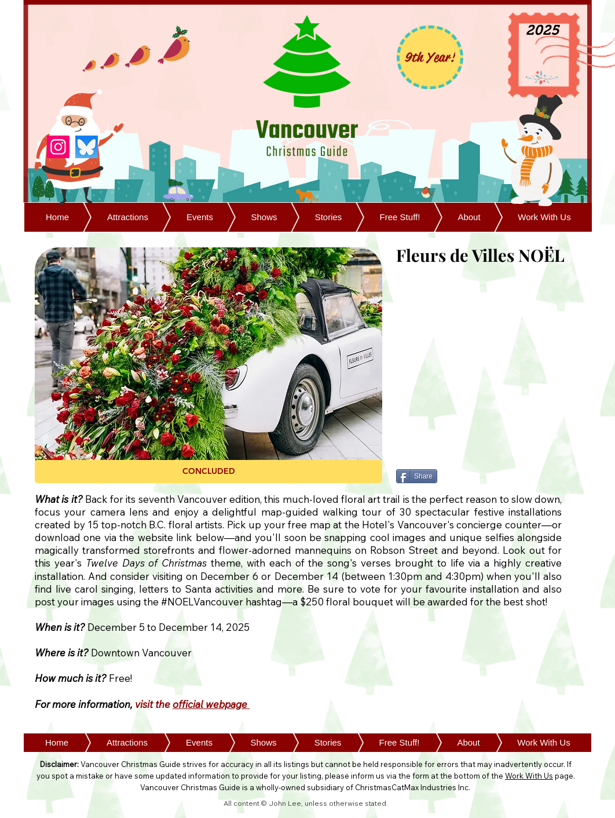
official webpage (211, 704)
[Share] (416, 476)
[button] (208, 471)
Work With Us (529, 775)
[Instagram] (58, 147)
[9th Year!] (430, 57)
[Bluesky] (86, 147)
